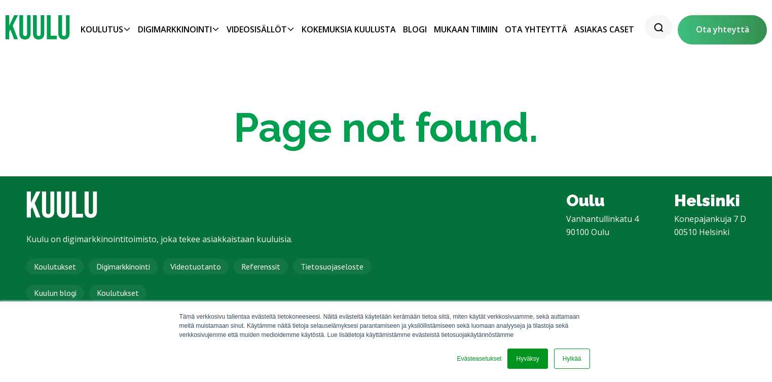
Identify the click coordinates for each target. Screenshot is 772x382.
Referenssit (260, 266)
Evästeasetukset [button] (479, 358)
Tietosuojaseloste (332, 266)
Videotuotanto (195, 266)
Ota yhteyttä (722, 29)
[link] (37, 27)
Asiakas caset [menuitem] (604, 29)
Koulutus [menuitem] (102, 29)
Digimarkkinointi (123, 266)
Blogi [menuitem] (415, 29)
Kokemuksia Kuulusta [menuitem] (349, 29)
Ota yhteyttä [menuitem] (536, 29)
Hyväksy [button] (527, 358)
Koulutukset (55, 266)
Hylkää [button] (572, 358)
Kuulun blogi (55, 293)
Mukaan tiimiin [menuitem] (466, 29)
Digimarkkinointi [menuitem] (175, 29)
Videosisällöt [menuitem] (257, 29)
